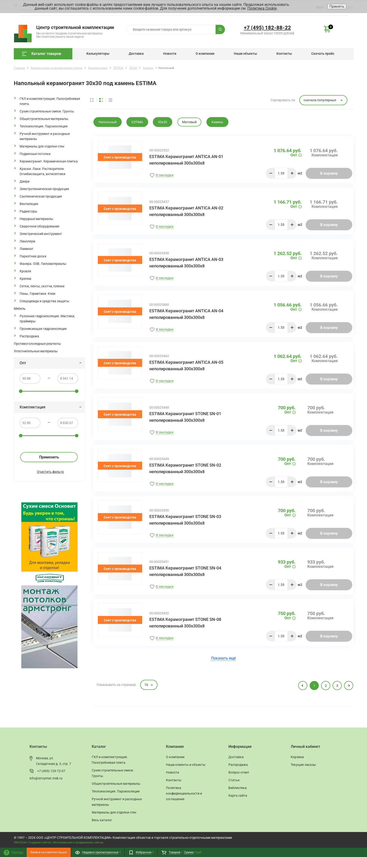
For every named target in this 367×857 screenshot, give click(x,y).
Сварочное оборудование (39, 226)
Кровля (25, 271)
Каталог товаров (41, 53)
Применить (49, 457)
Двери (24, 181)
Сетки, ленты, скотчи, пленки (42, 286)
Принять (336, 6)
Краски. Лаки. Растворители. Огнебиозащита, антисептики (42, 171)
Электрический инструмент (41, 234)
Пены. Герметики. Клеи (37, 293)
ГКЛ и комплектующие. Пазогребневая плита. (50, 101)
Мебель (20, 308)
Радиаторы (28, 211)
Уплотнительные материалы (36, 351)
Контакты (284, 53)
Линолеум (27, 241)
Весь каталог (102, 820)
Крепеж (25, 279)
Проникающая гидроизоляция (43, 329)
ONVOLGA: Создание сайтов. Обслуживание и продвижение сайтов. (59, 842)
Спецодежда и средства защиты (44, 301)
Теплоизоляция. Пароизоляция (44, 126)
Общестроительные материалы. (44, 119)
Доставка (136, 53)
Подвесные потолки (35, 154)
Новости (169, 53)
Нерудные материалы (36, 219)
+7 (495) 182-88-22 (267, 28)
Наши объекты (245, 53)
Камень (217, 122)
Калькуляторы (97, 53)
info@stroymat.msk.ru (45, 778)
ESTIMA (137, 122)
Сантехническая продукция (41, 196)
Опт (51, 363)
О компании (205, 53)
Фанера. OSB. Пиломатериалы (43, 264)
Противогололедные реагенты (37, 344)
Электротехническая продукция (44, 189)
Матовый (189, 122)
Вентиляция (29, 204)
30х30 (162, 122)
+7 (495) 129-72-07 (51, 771)
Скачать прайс (322, 53)
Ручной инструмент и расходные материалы (45, 136)
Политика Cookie (262, 8)
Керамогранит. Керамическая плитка (49, 161)
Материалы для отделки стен (42, 146)
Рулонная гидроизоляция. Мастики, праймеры (47, 318)
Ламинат (26, 249)
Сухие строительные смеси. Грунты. (47, 111)
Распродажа (29, 336)
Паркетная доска (33, 256)
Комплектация (51, 407)
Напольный (108, 122)
